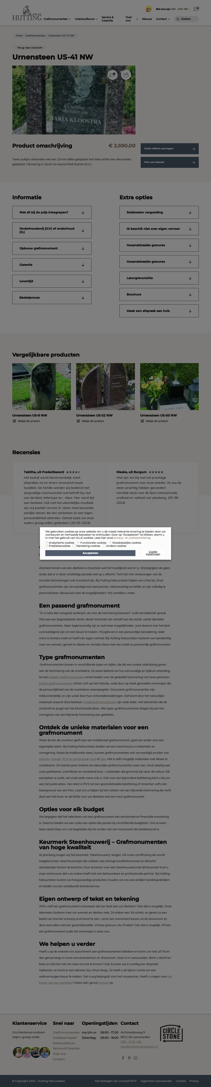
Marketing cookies (88, 546)
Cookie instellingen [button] (153, 553)
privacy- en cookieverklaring (132, 537)
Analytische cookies (61, 542)
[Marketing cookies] (74, 545)
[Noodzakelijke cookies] (110, 542)
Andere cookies (116, 546)
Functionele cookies (93, 542)
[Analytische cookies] (46, 542)
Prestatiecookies (59, 546)
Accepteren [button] (90, 553)
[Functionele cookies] (78, 542)
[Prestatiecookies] (46, 545)
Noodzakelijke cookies (126, 542)
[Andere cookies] (104, 545)
